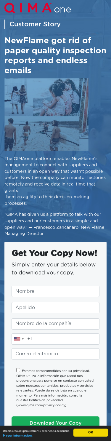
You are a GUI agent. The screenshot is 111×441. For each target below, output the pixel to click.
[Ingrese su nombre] (55, 291)
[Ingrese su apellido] (55, 307)
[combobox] (18, 339)
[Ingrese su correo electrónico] (55, 353)
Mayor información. (18, 435)
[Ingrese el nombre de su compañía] (55, 324)
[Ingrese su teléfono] (55, 339)
